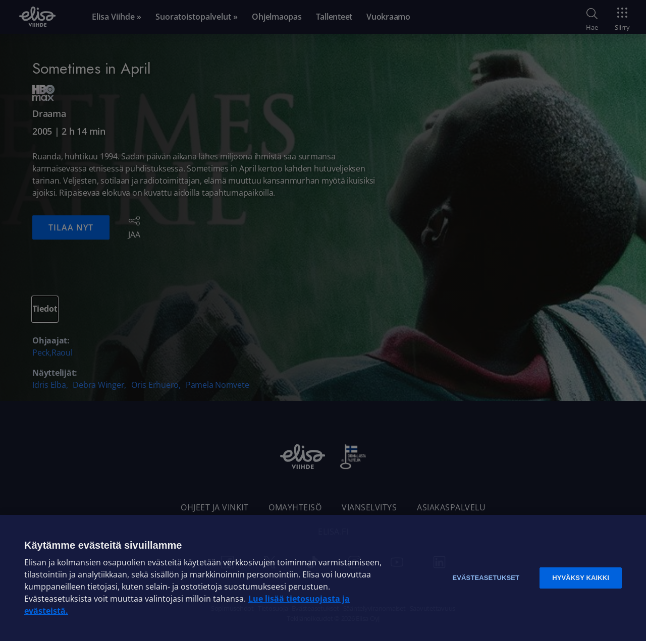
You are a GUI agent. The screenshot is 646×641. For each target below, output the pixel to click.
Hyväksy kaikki (580, 577)
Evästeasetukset (485, 577)
